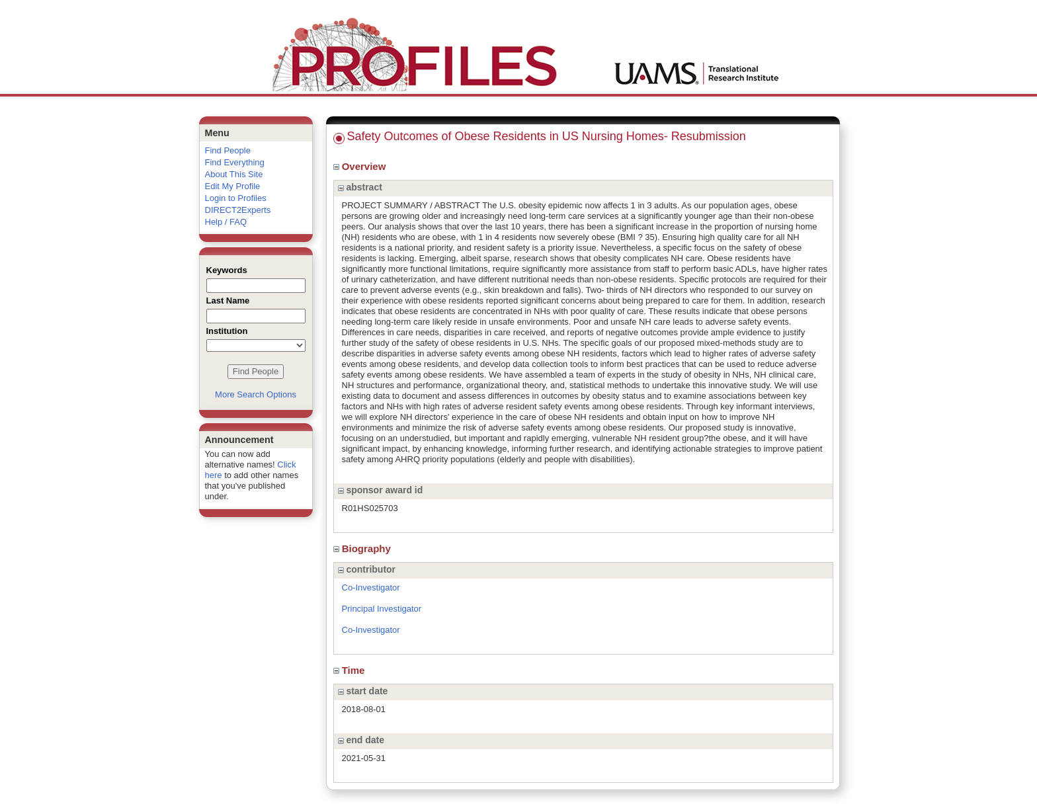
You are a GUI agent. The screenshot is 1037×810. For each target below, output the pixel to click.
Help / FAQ (226, 222)
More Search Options (255, 394)
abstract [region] (360, 187)
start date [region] (363, 691)
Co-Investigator (371, 587)
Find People (228, 150)
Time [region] (350, 670)
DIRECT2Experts (238, 210)
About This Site (234, 174)
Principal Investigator (382, 609)
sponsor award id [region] (380, 490)
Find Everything (235, 162)
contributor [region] (367, 569)
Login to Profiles (236, 198)
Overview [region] (361, 166)
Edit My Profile (233, 186)
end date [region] (361, 740)
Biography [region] (363, 548)
